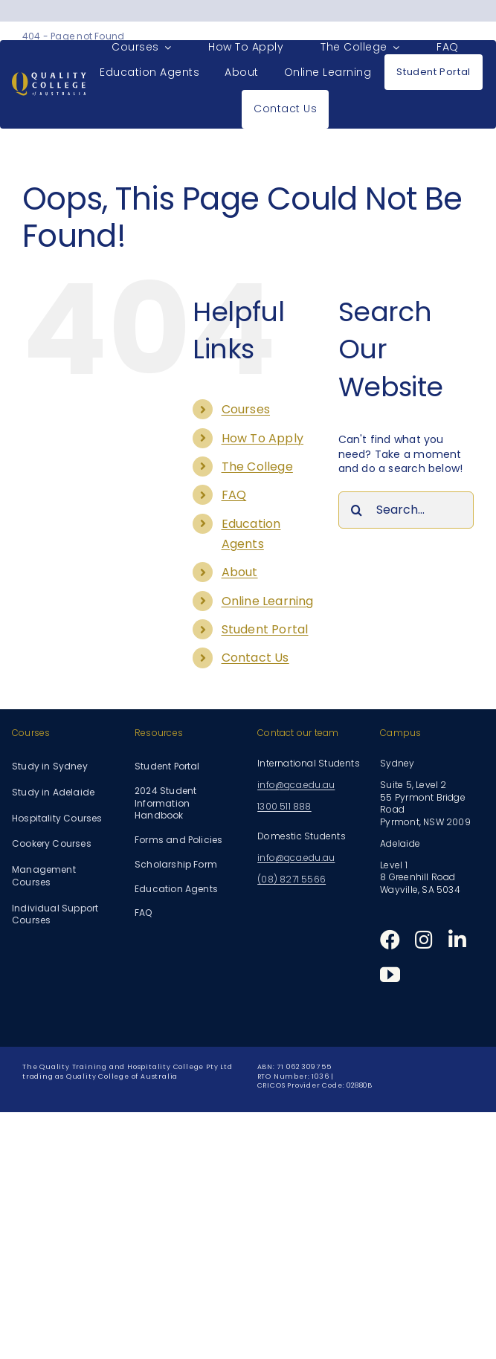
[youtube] (390, 974)
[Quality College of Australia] (49, 77)
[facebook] (390, 939)
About (240, 572)
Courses (246, 409)
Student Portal (265, 629)
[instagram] (424, 939)
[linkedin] (457, 939)
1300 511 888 (284, 806)
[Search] (357, 510)
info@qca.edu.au (296, 784)
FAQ (234, 494)
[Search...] (406, 510)
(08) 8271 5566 (291, 879)
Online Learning (268, 601)
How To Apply (263, 438)
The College (257, 466)
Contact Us (255, 657)
